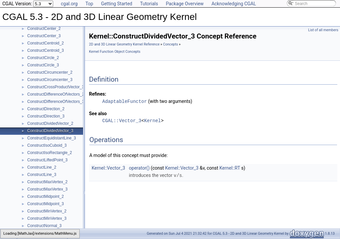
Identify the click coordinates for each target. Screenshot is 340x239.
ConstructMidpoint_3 (45, 203)
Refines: (97, 94)
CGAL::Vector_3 (121, 120)
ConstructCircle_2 (43, 57)
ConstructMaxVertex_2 (47, 182)
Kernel (152, 120)
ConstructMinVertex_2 (46, 211)
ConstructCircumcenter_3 (49, 79)
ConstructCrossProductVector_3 (55, 87)
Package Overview (185, 3)
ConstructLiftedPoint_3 (47, 160)
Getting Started (116, 3)
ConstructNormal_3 (44, 225)
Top (89, 3)
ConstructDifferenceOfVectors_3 (55, 101)
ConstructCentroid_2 (45, 43)
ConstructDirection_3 (45, 116)
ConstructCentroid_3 (45, 50)
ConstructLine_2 (41, 167)
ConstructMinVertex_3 (46, 218)
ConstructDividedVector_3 (50, 130)
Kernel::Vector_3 (108, 167)
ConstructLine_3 (41, 174)
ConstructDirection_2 (45, 109)
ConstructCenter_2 (44, 28)
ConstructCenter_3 (44, 36)
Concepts (170, 44)
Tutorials (149, 3)
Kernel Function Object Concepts (114, 51)
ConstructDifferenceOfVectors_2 (55, 94)
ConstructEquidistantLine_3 (51, 138)
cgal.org (69, 3)
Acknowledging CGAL (234, 3)
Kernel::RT (229, 167)
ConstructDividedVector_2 (50, 123)
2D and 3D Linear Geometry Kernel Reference (124, 44)
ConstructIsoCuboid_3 (47, 145)
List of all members (323, 30)
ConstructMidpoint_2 (45, 196)
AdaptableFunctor (124, 101)
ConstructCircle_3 (43, 65)
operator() (139, 167)
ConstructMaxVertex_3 (47, 189)
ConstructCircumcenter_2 (49, 72)
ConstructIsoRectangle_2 (49, 152)
